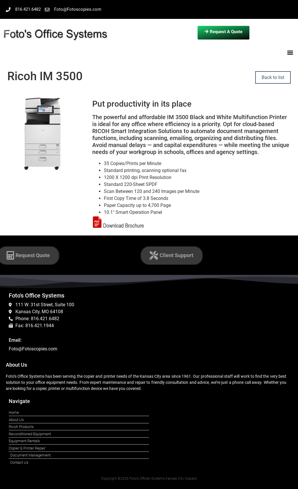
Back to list (273, 77)
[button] (290, 52)
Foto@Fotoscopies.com (33, 349)
